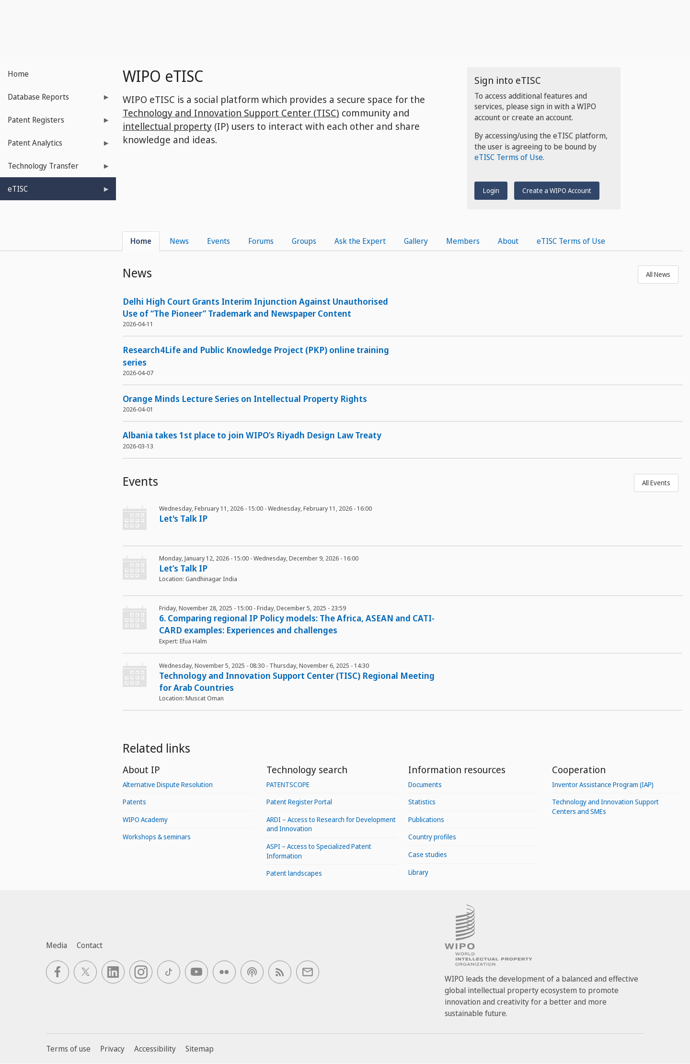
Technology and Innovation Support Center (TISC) (231, 112)
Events (218, 241)
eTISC (55, 191)
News (179, 241)
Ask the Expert (360, 241)
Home (18, 74)
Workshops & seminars (157, 836)
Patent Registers (55, 122)
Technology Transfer (55, 168)
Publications (426, 819)
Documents (425, 784)
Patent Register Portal (299, 801)
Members (463, 241)
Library (418, 872)
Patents (134, 801)
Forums (261, 241)
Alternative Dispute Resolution (168, 784)
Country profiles (432, 836)
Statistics (422, 801)
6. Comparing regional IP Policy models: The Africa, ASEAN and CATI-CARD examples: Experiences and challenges (297, 624)
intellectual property (167, 126)
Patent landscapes (294, 873)
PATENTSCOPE (288, 784)
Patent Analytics (55, 145)
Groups (304, 241)
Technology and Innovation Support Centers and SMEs (605, 806)
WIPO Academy (145, 819)
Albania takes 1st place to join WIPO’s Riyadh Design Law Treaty (252, 435)
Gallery (416, 241)
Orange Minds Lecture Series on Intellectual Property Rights (245, 398)
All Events (656, 482)
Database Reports (55, 100)
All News (658, 274)
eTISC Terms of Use (508, 157)
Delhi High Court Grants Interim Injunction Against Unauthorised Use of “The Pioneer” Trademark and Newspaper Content (255, 307)
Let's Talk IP (183, 518)
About (508, 241)
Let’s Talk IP (183, 568)
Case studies (427, 854)
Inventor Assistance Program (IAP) (603, 784)
